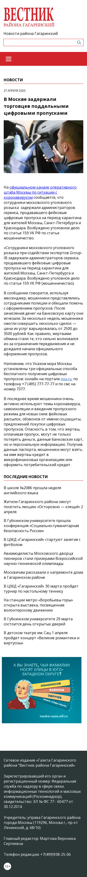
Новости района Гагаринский (30, 33)
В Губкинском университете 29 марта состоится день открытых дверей (38, 621)
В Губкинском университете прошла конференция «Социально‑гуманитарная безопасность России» (41, 525)
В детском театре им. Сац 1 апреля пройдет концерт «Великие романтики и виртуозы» (41, 637)
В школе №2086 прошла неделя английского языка (32, 490)
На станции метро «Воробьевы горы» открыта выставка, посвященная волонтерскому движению (38, 605)
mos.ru (66, 379)
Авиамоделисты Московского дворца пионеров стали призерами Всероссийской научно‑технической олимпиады (43, 558)
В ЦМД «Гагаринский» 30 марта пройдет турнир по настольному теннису (41, 589)
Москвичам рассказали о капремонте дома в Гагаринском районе (43, 575)
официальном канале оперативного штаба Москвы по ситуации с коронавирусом (40, 192)
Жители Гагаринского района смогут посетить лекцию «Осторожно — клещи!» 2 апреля (43, 506)
